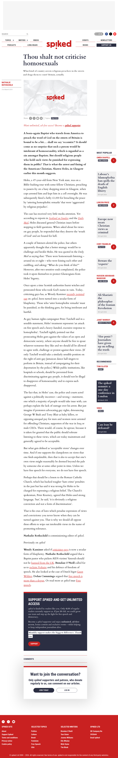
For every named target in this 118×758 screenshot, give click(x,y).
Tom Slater (102, 366)
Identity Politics (105, 323)
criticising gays (60, 549)
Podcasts (11, 45)
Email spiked (95, 738)
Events (85, 40)
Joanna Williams (67, 738)
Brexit (33, 738)
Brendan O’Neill (66, 731)
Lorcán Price (103, 202)
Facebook (106, 33)
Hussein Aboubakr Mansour (105, 277)
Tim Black (64, 747)
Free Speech (103, 160)
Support (34, 644)
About (4, 731)
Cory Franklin (104, 244)
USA (32, 747)
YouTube (114, 33)
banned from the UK (42, 563)
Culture (34, 734)
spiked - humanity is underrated (59, 44)
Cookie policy (7, 744)
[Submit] (27, 34)
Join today (44, 690)
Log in (98, 34)
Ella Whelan (65, 741)
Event (100, 369)
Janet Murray (103, 320)
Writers (22, 40)
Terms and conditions (10, 738)
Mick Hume (65, 744)
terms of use (52, 755)
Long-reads (32, 45)
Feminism (34, 741)
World (100, 411)
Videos (36, 40)
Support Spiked (7, 734)
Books (85, 45)
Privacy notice (7, 741)
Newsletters (106, 40)
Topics (8, 40)
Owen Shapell (103, 157)
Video (99, 408)
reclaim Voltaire (38, 567)
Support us (106, 45)
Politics (55, 118)
